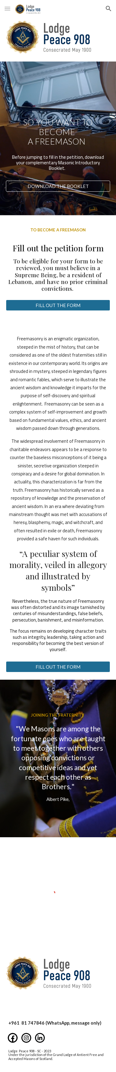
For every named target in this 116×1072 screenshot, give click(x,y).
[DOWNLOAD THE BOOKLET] (58, 186)
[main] (58, 131)
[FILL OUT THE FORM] (58, 305)
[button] (7, 8)
